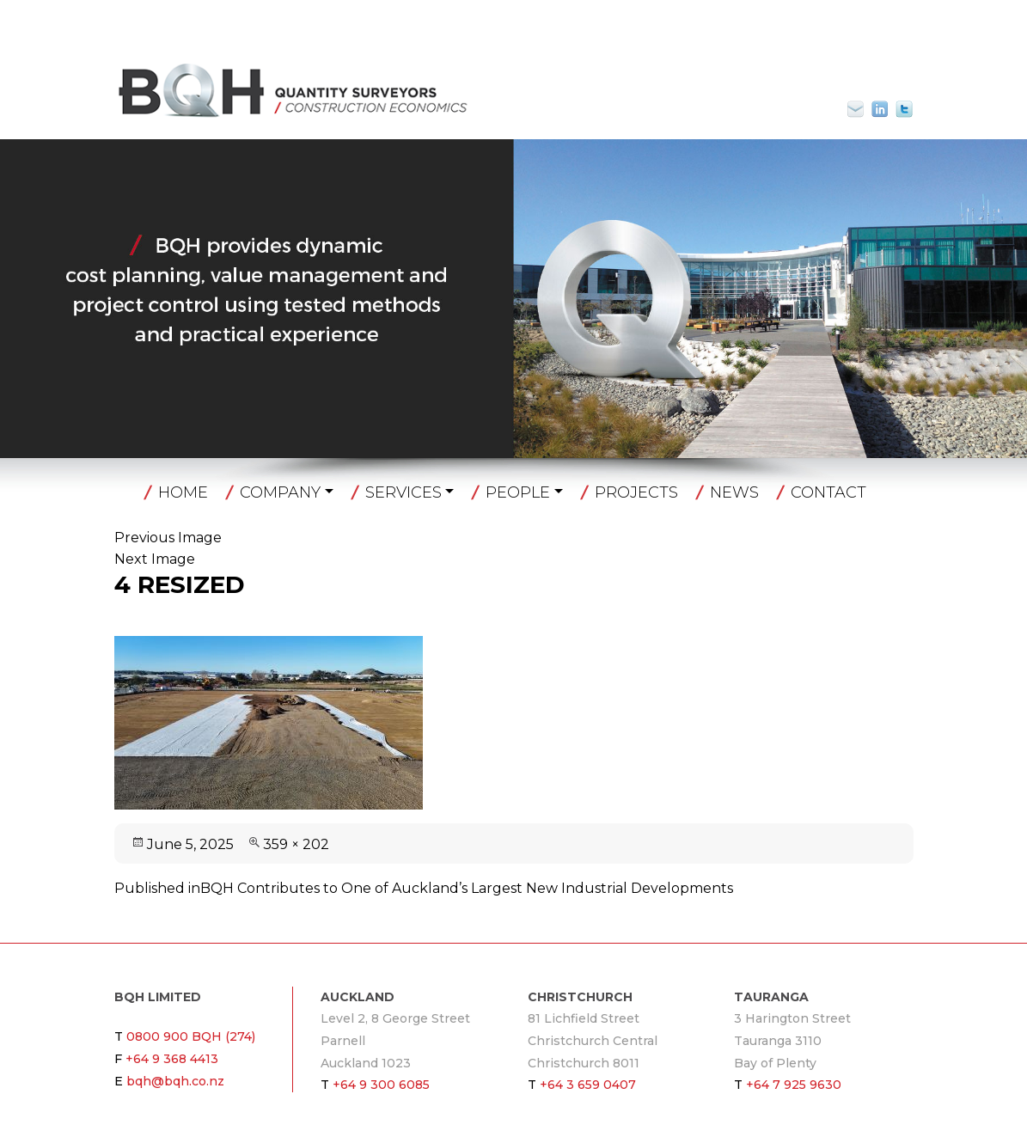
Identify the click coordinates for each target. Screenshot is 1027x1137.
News (734, 492)
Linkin (880, 109)
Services (403, 492)
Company (280, 492)
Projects (636, 492)
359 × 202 (296, 844)
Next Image (154, 559)
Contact (828, 492)
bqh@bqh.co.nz (862, 109)
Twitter (904, 109)
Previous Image (168, 537)
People (518, 492)
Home (183, 492)
